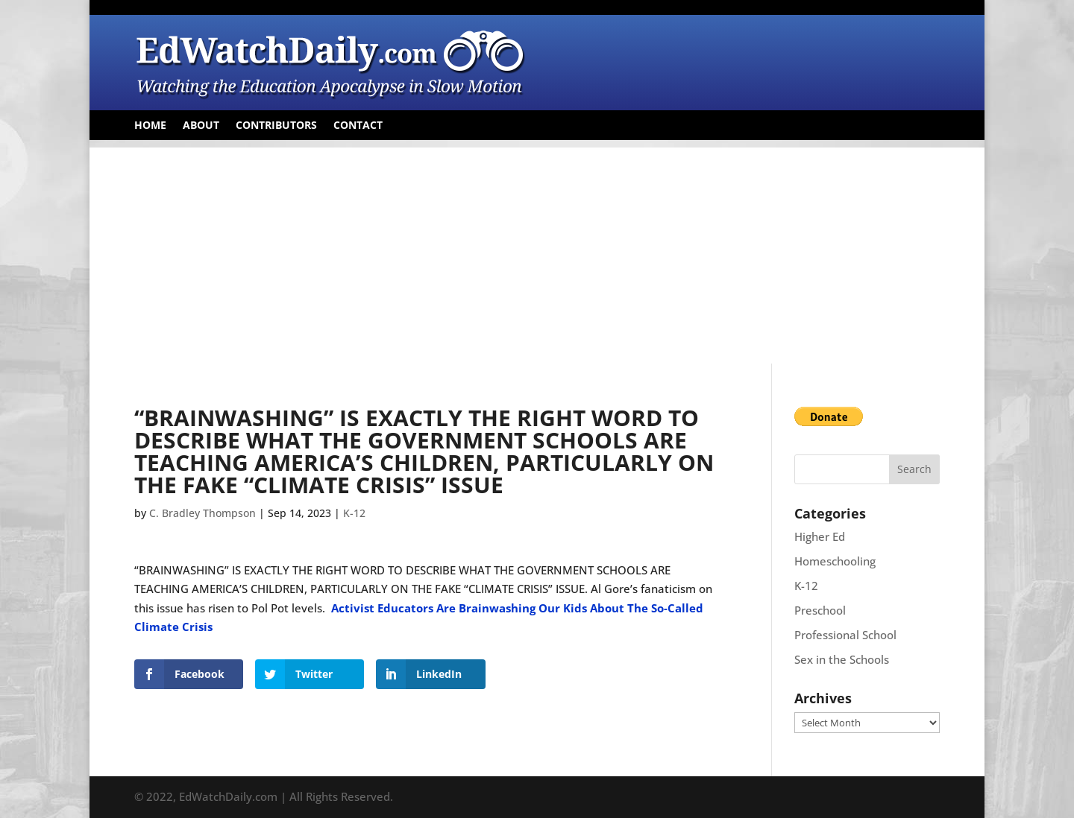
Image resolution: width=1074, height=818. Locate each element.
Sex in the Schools (841, 659)
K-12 (354, 513)
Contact (358, 126)
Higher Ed (819, 536)
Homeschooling (835, 561)
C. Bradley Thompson (202, 513)
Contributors (276, 126)
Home (150, 126)
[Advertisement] (537, 252)
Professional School (845, 634)
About (201, 126)
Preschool (820, 610)
